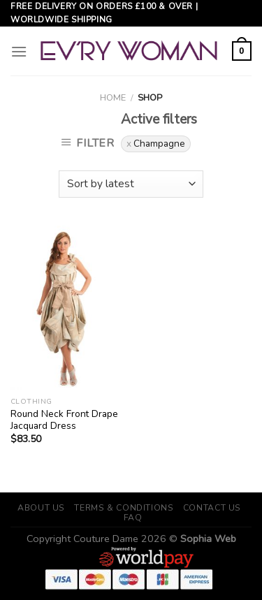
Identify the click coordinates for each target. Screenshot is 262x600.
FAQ (133, 517)
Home (113, 98)
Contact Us (212, 507)
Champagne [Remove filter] (159, 143)
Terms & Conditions (123, 507)
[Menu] (18, 51)
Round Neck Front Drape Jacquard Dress (64, 420)
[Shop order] (131, 184)
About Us (41, 507)
